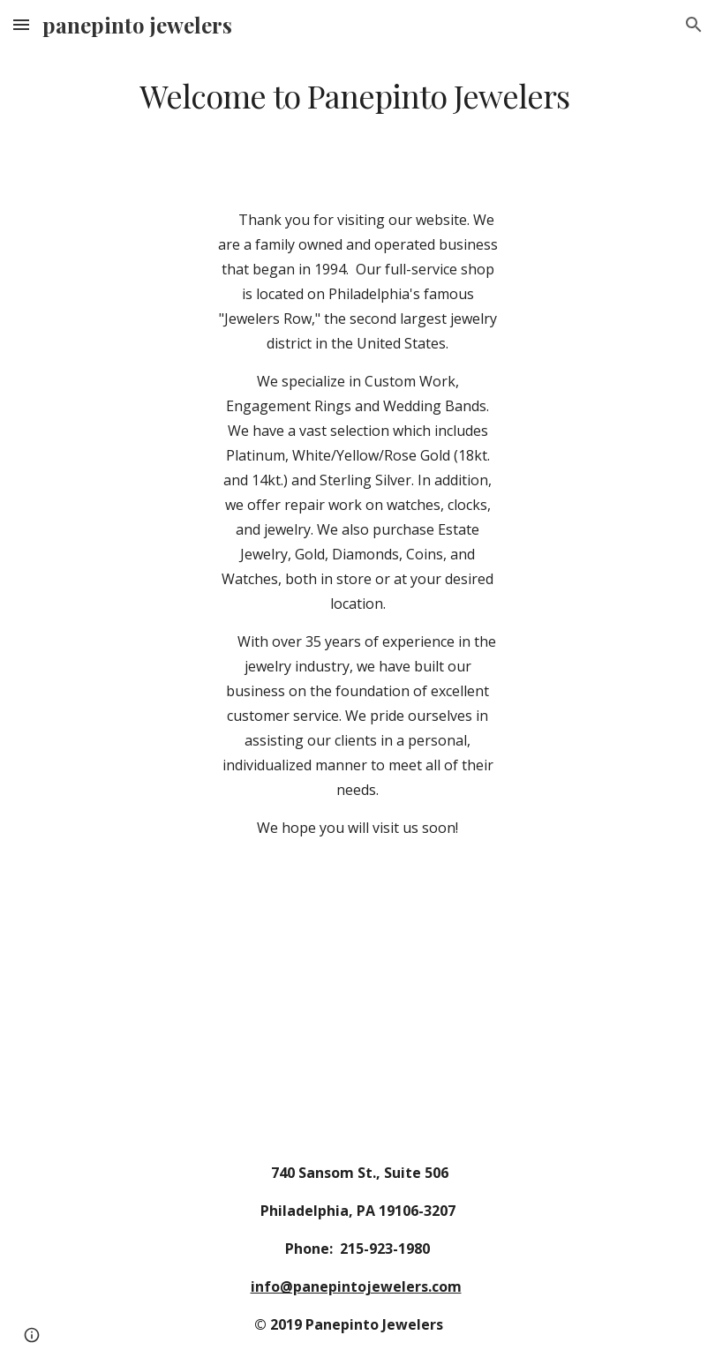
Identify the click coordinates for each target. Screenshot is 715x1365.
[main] (357, 95)
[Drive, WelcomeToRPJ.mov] (357, 1019)
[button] (21, 24)
